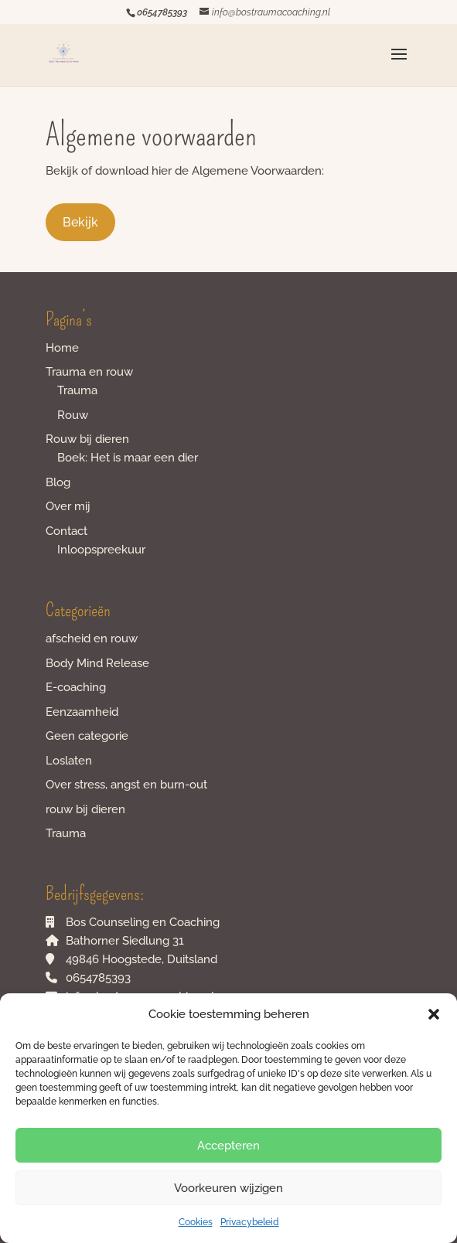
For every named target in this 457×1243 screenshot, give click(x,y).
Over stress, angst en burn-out (126, 785)
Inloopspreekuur (101, 550)
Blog (58, 482)
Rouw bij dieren (87, 439)
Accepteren (228, 1146)
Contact (66, 531)
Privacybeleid (249, 1222)
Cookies (196, 1222)
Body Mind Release (97, 663)
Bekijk (80, 222)
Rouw (72, 415)
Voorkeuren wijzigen (228, 1188)
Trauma (77, 390)
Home (62, 348)
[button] (434, 1014)
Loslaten (69, 761)
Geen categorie (87, 736)
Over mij (68, 506)
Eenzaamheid (82, 712)
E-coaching (76, 687)
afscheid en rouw (92, 638)
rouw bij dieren (85, 809)
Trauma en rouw (89, 372)
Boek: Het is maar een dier (127, 458)
